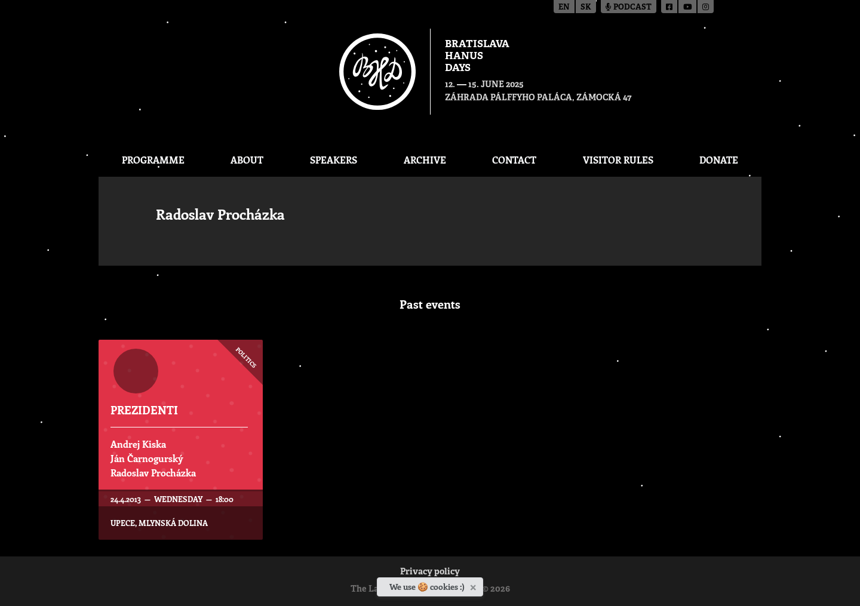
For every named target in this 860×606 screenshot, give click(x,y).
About (247, 159)
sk (585, 7)
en (564, 7)
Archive (425, 159)
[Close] (474, 585)
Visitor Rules (618, 159)
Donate (718, 159)
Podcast (629, 7)
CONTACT (514, 159)
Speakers (333, 159)
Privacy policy (430, 572)
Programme (153, 159)
